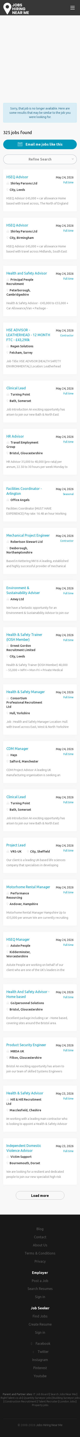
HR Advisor (15, 436)
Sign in (40, 1297)
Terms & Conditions (40, 1253)
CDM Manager (17, 749)
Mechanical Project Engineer (28, 535)
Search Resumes (40, 1289)
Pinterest (40, 1368)
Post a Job (40, 1281)
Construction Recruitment (20, 1401)
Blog (40, 1229)
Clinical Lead (16, 388)
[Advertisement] (40, 55)
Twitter (43, 1352)
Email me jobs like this (44, 144)
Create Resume (40, 1324)
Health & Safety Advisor (24, 1093)
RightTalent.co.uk (11, 1397)
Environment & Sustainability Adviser (23, 590)
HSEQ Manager (18, 939)
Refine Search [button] (40, 159)
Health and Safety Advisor (26, 273)
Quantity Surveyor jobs (37, 1397)
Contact (40, 1237)
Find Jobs (40, 1316)
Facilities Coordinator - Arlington (24, 491)
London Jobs (67, 1401)
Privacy (40, 1261)
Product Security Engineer (26, 1045)
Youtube (40, 1376)
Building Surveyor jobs (66, 1397)
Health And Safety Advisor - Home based (27, 994)
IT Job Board (41, 1394)
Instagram (40, 1360)
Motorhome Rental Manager (28, 887)
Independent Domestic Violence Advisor (23, 1148)
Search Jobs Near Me (63, 1394)
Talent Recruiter (48, 1401)
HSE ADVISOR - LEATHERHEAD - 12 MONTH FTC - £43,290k (28, 335)
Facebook (43, 1343)
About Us (40, 1245)
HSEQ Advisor (17, 177)
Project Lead (16, 845)
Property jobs (40, 1405)
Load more (40, 1196)
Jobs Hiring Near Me (49, 1425)
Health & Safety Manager (25, 692)
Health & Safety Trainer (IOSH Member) (24, 637)
